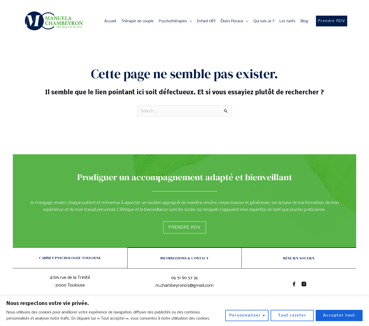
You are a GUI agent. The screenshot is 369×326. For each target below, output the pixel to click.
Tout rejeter (292, 315)
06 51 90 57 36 (184, 277)
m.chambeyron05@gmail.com (184, 285)
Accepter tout (339, 315)
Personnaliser (245, 315)
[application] (189, 21)
